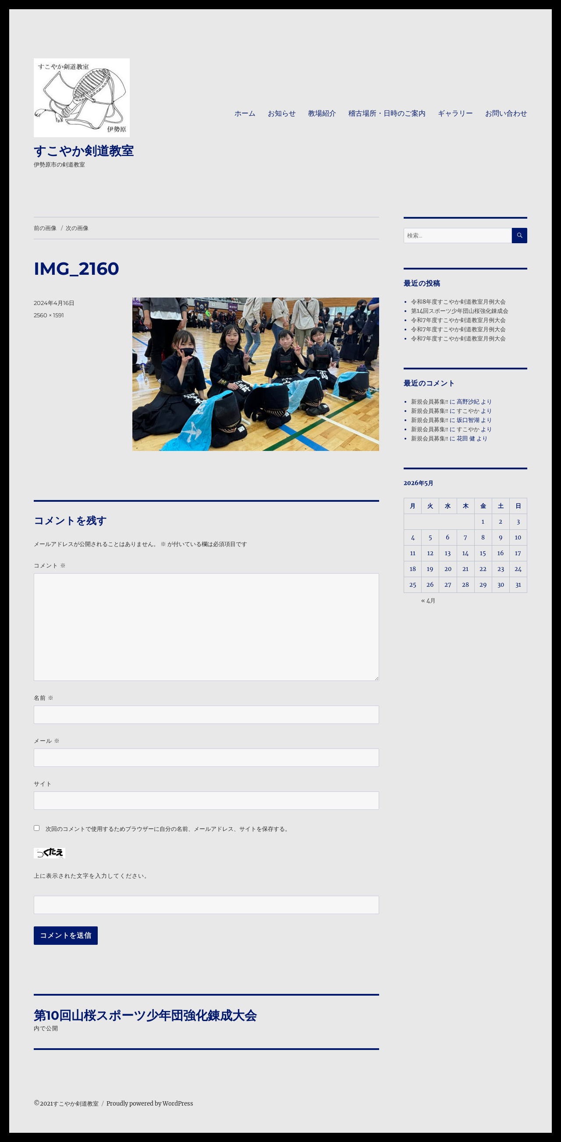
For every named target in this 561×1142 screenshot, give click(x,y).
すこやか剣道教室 (84, 150)
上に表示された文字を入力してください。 (92, 875)
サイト (43, 783)
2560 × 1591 (49, 315)
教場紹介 (322, 113)
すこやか (468, 411)
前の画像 (45, 227)
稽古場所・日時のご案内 (387, 113)
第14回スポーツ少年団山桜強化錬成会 (459, 311)
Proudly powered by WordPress (150, 1103)
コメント (50, 565)
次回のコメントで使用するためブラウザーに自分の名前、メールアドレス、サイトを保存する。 (168, 829)
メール (47, 741)
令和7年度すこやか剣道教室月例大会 (458, 320)
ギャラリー (455, 113)
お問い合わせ (506, 113)
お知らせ (282, 113)
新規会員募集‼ (429, 401)
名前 (44, 698)
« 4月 (428, 600)
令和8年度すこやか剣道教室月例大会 (458, 301)
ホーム (245, 113)
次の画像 (77, 227)
